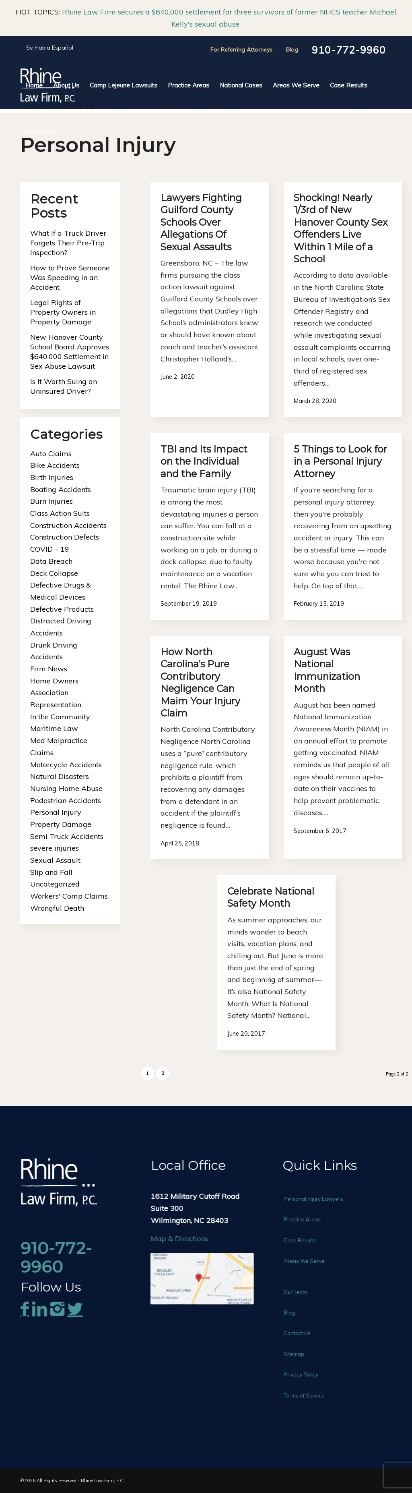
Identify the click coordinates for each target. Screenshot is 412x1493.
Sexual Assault (55, 860)
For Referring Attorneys (241, 49)
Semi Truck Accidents (66, 836)
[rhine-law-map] (212, 1278)
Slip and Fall (51, 872)
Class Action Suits (60, 513)
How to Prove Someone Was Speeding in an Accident (70, 277)
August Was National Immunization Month (327, 670)
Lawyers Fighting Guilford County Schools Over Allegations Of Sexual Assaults (201, 222)
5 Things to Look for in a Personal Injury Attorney (340, 461)
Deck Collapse (54, 573)
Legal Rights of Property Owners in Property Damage (63, 312)
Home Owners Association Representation (55, 692)
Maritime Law (54, 728)
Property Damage (60, 824)
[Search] (67, 132)
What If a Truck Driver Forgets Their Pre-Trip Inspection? (68, 242)
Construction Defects (64, 537)
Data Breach (51, 561)
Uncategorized (55, 884)
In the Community (60, 716)
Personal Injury (55, 812)
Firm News (48, 668)
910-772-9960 (349, 50)
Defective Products (62, 609)
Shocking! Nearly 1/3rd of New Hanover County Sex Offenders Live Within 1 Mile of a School (340, 228)
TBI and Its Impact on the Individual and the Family (204, 461)
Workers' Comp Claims (69, 896)
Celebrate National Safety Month (270, 897)
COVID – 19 (49, 549)
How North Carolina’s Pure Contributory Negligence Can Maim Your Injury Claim (200, 682)
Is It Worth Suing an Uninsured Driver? (63, 386)
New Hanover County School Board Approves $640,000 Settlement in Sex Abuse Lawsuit (69, 351)
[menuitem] (34, 85)
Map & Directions (190, 1238)
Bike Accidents (55, 465)
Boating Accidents (60, 489)
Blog (292, 49)
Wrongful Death (57, 908)
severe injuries (54, 848)
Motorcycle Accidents (66, 764)
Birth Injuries (51, 477)
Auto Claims (51, 453)
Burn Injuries (51, 501)
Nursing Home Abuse (66, 788)
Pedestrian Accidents (65, 800)
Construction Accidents (68, 525)
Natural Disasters (59, 776)
